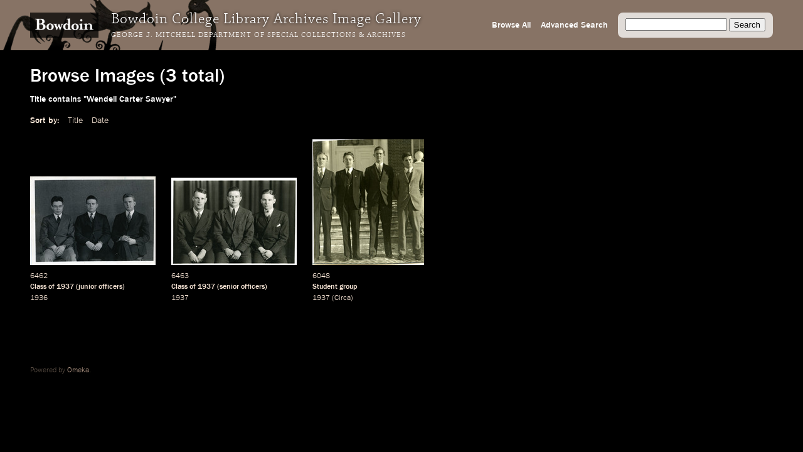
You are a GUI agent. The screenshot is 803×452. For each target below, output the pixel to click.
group (348, 287)
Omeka (78, 370)
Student (325, 287)
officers (110, 287)
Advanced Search (574, 25)
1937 (65, 287)
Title (75, 120)
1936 (39, 298)
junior (87, 287)
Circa (342, 298)
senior (229, 287)
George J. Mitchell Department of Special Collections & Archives (258, 35)
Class (38, 287)
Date (100, 120)
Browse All (511, 25)
